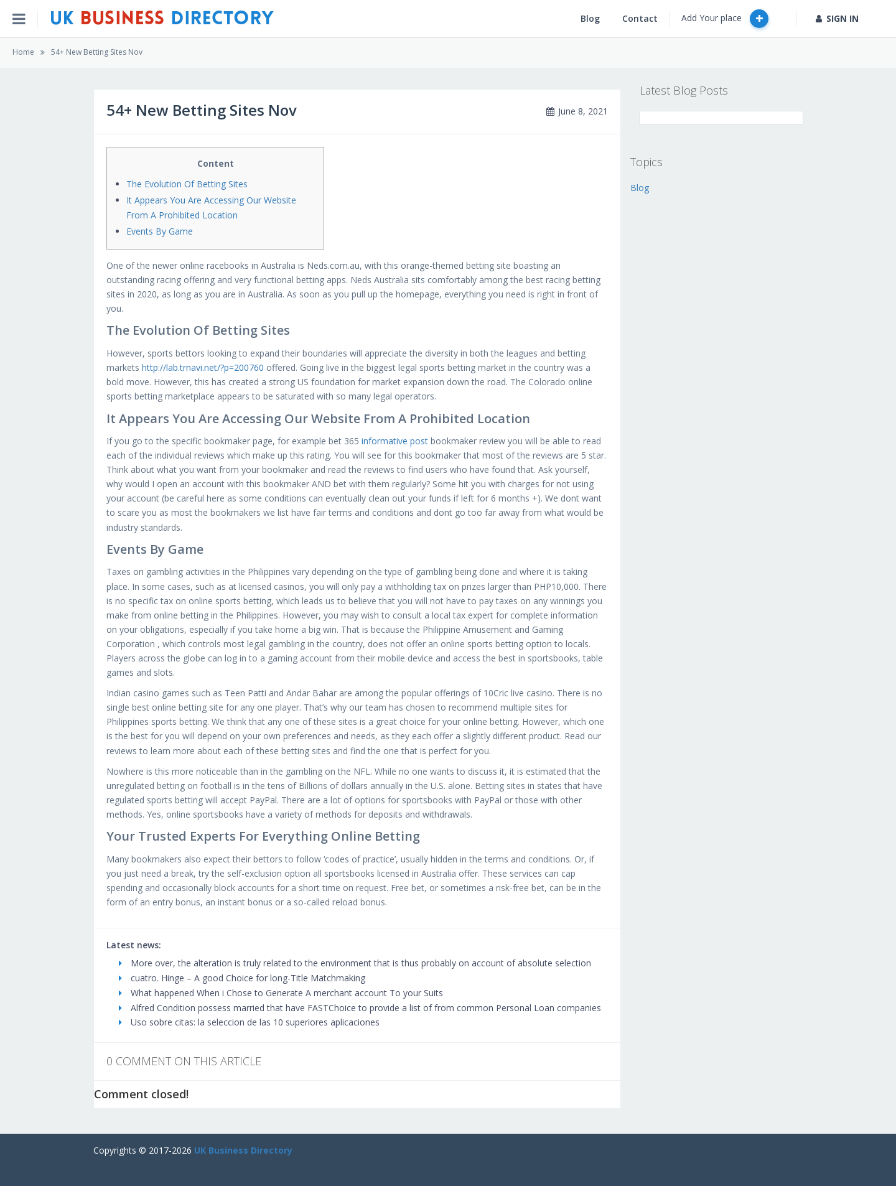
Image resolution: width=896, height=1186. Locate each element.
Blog (590, 18)
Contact (640, 18)
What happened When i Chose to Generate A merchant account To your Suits (281, 993)
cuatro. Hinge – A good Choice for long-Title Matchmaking (242, 978)
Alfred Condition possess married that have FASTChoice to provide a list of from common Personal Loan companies (360, 1008)
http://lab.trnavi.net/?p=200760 (203, 367)
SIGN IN (837, 18)
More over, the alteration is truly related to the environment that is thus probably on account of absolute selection (355, 963)
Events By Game (159, 231)
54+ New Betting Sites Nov (96, 52)
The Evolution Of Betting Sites (187, 184)
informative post (395, 441)
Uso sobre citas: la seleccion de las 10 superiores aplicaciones (249, 1022)
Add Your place (724, 18)
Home (23, 52)
